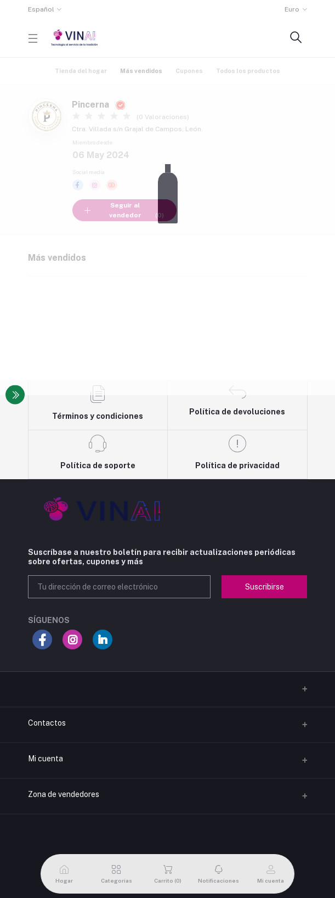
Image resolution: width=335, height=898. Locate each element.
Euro (292, 9)
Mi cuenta (45, 758)
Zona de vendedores (63, 794)
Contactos (47, 723)
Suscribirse (264, 586)
